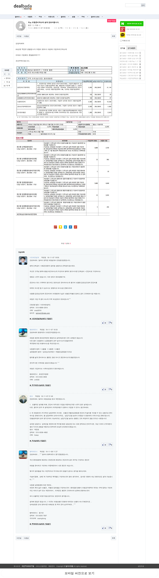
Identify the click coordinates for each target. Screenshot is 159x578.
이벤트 (30, 17)
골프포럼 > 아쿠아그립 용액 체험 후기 (133, 72)
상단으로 (141, 566)
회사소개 (17, 566)
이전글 (19, 36)
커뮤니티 (51, 17)
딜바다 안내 (95, 17)
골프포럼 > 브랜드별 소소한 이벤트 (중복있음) (136, 53)
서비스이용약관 (41, 566)
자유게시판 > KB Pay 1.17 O (130, 61)
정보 (40, 17)
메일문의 (52, 566)
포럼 (73, 17)
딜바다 (18, 17)
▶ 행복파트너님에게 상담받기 (40, 524)
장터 (83, 17)
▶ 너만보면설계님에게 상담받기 (41, 318)
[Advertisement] (90, 7)
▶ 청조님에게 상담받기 (38, 441)
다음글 (26, 36)
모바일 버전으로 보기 (79, 573)
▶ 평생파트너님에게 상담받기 (40, 385)
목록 (113, 36)
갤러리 (63, 17)
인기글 (122, 48)
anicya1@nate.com (43, 313)
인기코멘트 (131, 48)
